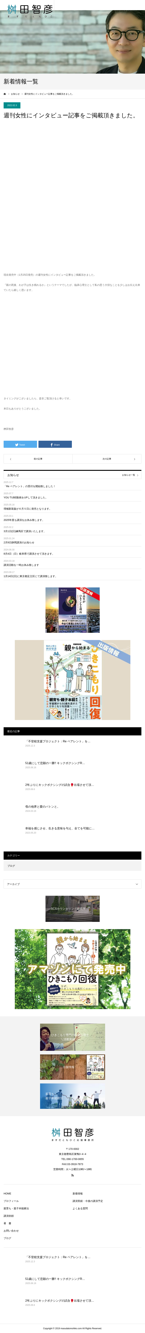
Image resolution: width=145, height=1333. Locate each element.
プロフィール (11, 1201)
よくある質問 (80, 1208)
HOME (7, 1193)
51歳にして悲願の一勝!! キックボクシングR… (55, 763)
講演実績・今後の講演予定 (88, 1201)
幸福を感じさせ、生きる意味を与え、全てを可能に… (60, 828)
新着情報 (78, 1193)
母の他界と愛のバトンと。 (42, 806)
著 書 (7, 1223)
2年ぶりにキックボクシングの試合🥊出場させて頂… (59, 784)
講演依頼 (9, 1215)
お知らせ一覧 (128, 475)
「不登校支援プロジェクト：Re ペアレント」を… (57, 741)
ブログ (11, 865)
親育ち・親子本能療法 (16, 1208)
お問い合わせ (11, 1230)
